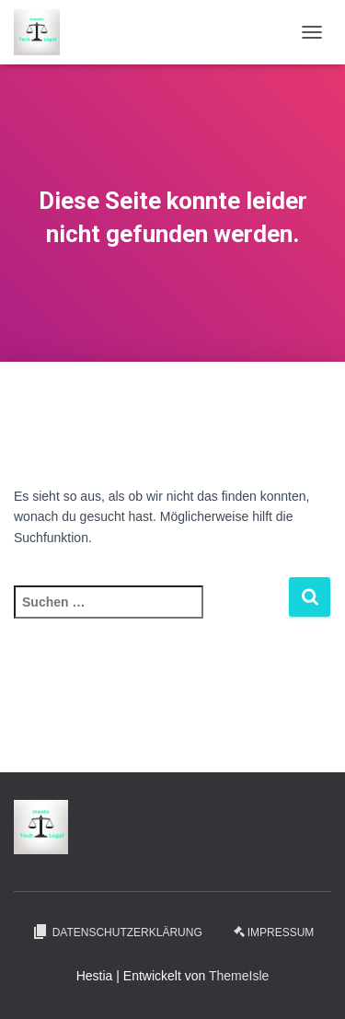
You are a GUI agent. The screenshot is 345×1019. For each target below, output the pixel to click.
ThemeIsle (239, 975)
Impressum (274, 932)
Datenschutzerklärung (116, 931)
